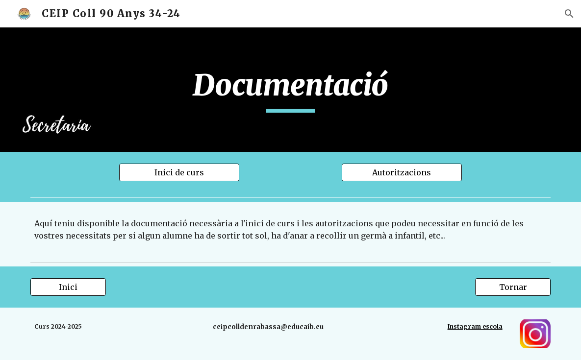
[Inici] (68, 287)
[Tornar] (513, 287)
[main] (290, 90)
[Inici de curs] (179, 172)
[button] (569, 13)
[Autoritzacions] (401, 172)
